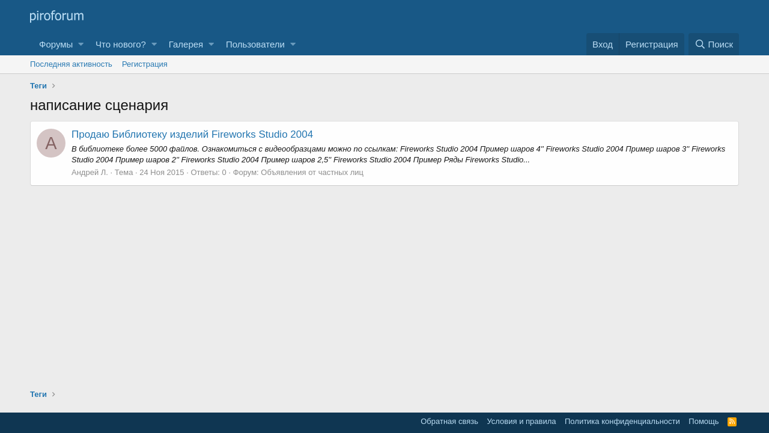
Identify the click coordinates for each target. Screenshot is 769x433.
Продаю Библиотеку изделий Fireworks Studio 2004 (192, 134)
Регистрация (145, 64)
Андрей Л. (89, 172)
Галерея (186, 44)
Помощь (703, 421)
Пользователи (255, 44)
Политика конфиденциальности (622, 421)
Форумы (56, 44)
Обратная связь (449, 421)
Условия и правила (521, 421)
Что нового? (121, 44)
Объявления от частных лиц (312, 172)
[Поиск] (713, 44)
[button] (81, 44)
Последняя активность (71, 64)
